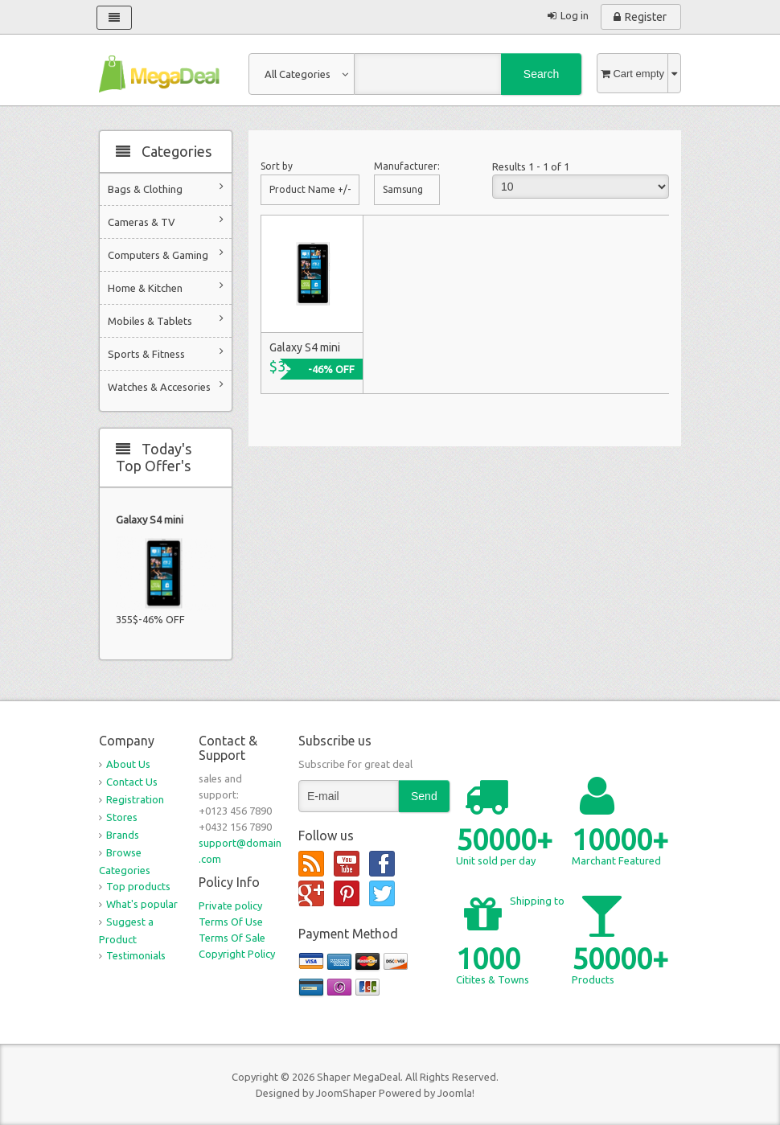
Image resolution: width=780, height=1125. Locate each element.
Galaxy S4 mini (149, 519)
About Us (128, 764)
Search (541, 74)
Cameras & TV (166, 221)
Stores (122, 817)
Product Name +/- (310, 189)
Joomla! (455, 1092)
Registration (135, 799)
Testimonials (136, 955)
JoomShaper (346, 1092)
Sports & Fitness (166, 352)
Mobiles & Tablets (166, 319)
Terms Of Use (231, 921)
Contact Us (132, 781)
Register (646, 16)
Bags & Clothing (166, 188)
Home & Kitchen (166, 287)
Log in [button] (574, 15)
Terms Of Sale (232, 937)
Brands (122, 834)
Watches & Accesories (166, 385)
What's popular (142, 903)
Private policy (230, 905)
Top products (138, 886)
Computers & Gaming (166, 254)
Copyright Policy (237, 953)
